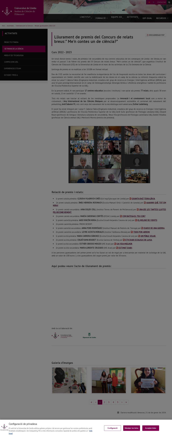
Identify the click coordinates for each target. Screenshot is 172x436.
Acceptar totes (150, 430)
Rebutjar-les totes (131, 430)
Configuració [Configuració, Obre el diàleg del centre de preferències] (112, 430)
